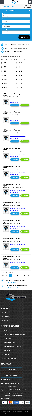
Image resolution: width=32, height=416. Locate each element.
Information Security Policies (11, 346)
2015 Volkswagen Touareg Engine (11, 257)
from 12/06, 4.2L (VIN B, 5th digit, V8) (13, 151)
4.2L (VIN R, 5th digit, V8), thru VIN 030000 (14, 132)
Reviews (5, 316)
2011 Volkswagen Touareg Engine (11, 221)
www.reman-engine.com (12, 383)
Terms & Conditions (8, 358)
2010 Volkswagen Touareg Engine (11, 112)
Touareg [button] (5, 21)
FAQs (4, 330)
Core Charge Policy (8, 342)
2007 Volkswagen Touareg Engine (11, 148)
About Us (5, 312)
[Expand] (29, 10)
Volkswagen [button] (6, 15)
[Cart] (30, 2)
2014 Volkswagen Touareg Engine (11, 203)
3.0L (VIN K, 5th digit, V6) (10, 114)
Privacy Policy (6, 338)
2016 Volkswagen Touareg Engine (11, 239)
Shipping (5, 354)
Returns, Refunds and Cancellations (13, 334)
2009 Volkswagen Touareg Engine (11, 94)
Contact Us (5, 350)
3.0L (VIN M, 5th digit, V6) (10, 96)
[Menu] (2, 2)
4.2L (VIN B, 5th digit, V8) (10, 169)
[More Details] (14, 105)
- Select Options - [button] (7, 32)
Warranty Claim (11, 375)
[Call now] (24, 105)
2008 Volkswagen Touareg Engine (11, 167)
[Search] (24, 37)
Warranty (5, 320)
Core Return (11, 369)
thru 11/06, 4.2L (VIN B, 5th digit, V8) (13, 187)
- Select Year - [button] (6, 26)
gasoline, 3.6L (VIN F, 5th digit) (11, 205)
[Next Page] (28, 276)
